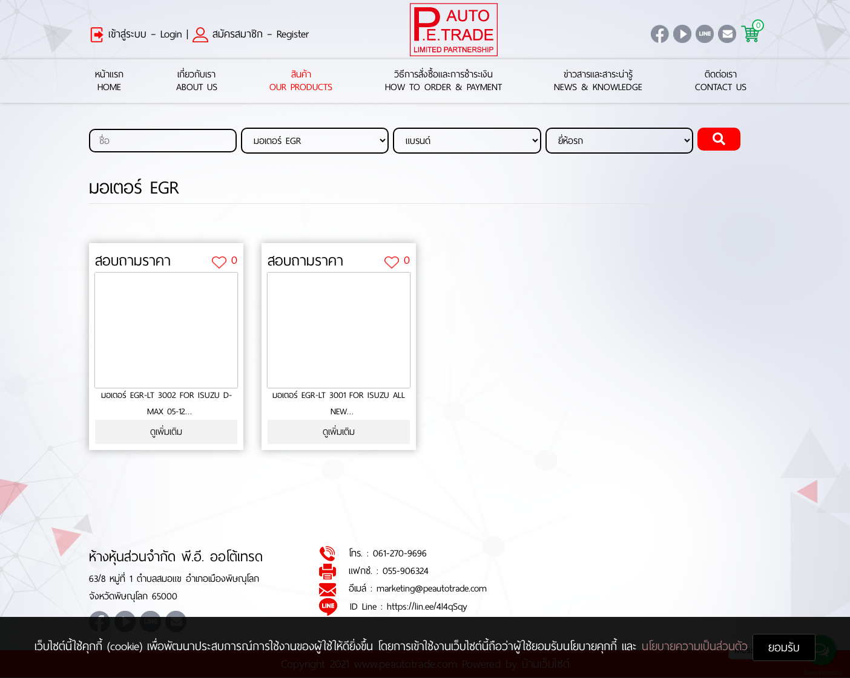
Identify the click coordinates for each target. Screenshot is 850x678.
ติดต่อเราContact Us (720, 81)
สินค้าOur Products (300, 81)
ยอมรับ (784, 647)
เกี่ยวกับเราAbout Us (196, 81)
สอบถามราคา (133, 261)
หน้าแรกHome (109, 81)
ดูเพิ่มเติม (166, 432)
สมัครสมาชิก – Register (251, 34)
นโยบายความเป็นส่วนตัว (697, 646)
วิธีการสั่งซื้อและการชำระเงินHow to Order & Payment (443, 81)
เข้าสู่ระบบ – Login (135, 34)
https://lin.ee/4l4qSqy (427, 606)
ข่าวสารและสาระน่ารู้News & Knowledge (598, 81)
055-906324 (406, 570)
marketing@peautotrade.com (432, 589)
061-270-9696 (400, 553)
